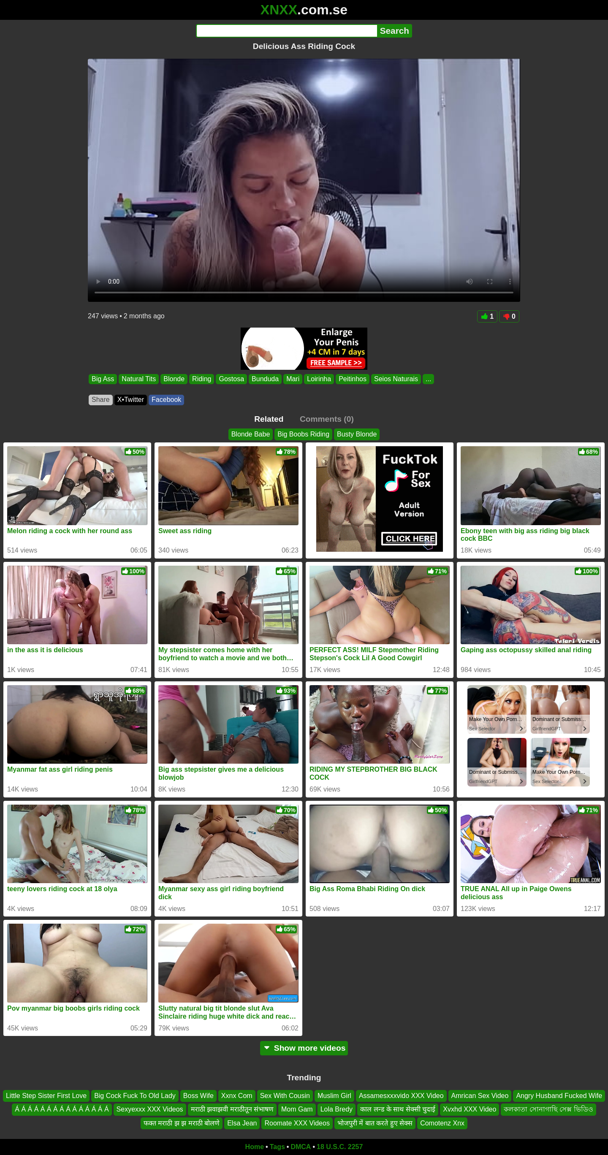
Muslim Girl (334, 1095)
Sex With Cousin (285, 1095)
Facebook (166, 399)
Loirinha (319, 378)
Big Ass (103, 378)
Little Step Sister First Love (46, 1095)
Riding (201, 378)
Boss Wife (198, 1095)
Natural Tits (139, 378)
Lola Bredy (336, 1109)
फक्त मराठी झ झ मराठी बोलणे (182, 1123)
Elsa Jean (242, 1123)
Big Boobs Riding (303, 434)
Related (268, 419)
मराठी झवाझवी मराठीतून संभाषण (232, 1109)
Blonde (174, 378)
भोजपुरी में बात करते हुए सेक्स (375, 1123)
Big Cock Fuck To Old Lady (135, 1095)
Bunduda (265, 378)
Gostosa (231, 378)
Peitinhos (352, 378)
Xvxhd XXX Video (469, 1109)
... (428, 378)
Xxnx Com (236, 1095)
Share (101, 399)
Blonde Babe (250, 434)
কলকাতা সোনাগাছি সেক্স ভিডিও (548, 1109)
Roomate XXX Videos (296, 1123)
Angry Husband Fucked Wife (559, 1095)
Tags (277, 1146)
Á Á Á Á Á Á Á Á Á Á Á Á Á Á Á (62, 1109)
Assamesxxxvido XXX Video (401, 1095)
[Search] (286, 31)
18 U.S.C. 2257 (340, 1146)
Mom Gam (297, 1109)
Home (254, 1146)
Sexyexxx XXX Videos (150, 1109)
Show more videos (304, 1048)
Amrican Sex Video (480, 1095)
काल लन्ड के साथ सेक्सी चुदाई (397, 1109)
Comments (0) (327, 419)
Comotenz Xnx (442, 1123)
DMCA (300, 1146)
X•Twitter (130, 399)
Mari (292, 378)
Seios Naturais (396, 378)
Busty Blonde (357, 434)
